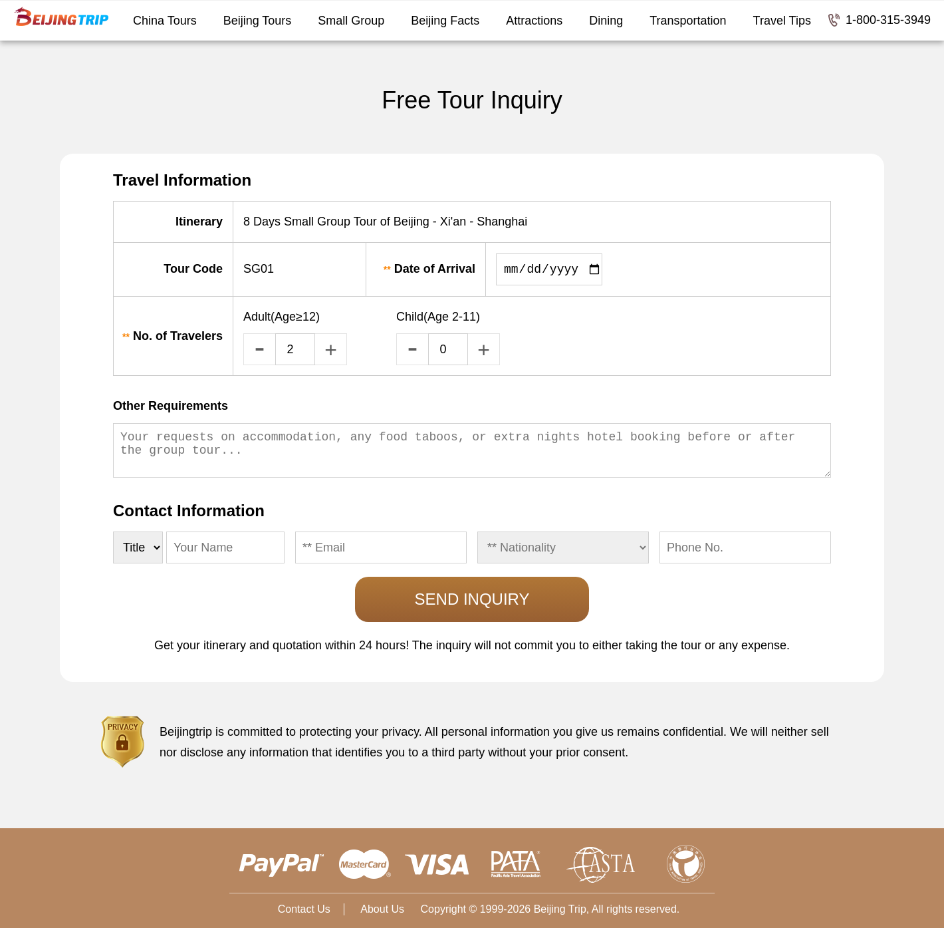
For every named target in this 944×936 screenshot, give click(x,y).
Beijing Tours (257, 20)
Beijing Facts (445, 20)
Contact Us (304, 917)
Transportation (687, 20)
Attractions (534, 20)
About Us (382, 917)
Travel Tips (782, 20)
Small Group (351, 20)
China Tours (165, 20)
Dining (606, 20)
